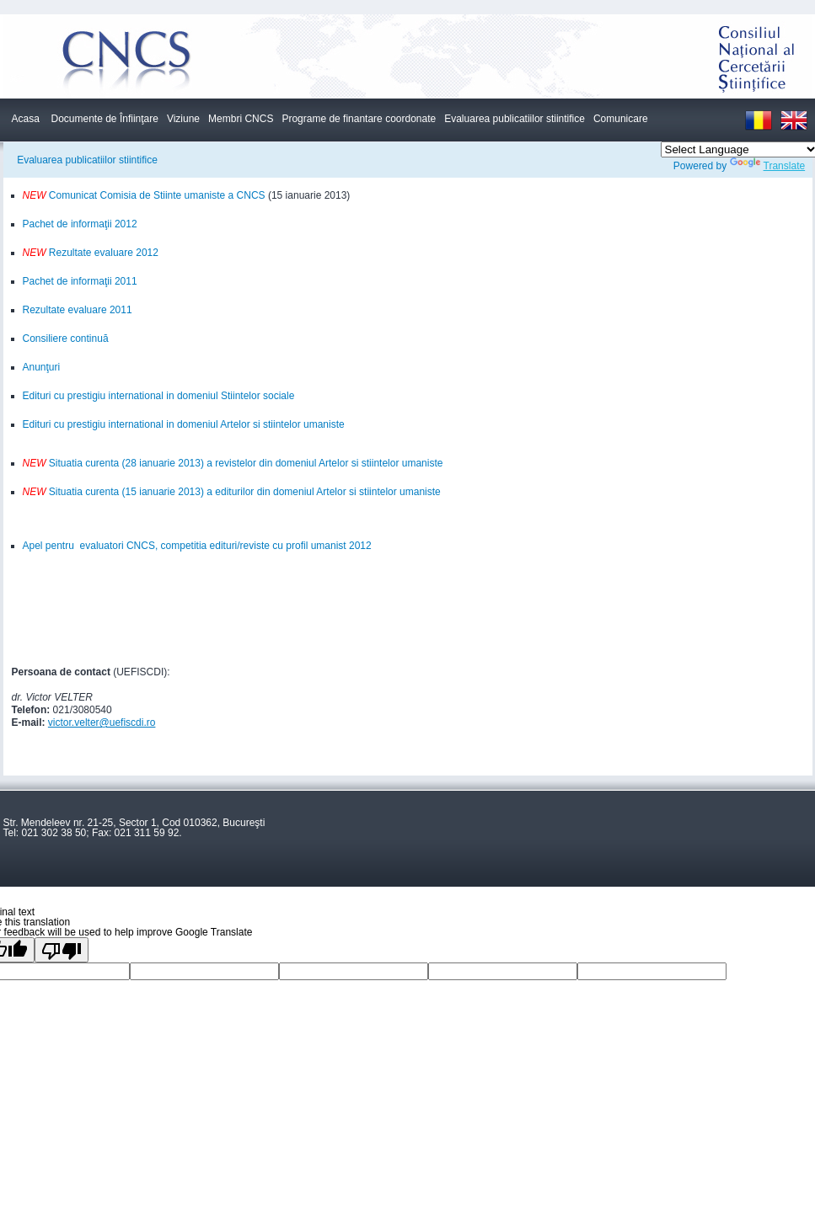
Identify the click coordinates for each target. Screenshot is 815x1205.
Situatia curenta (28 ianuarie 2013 (112, 463)
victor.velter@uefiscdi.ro (102, 722)
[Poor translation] (61, 949)
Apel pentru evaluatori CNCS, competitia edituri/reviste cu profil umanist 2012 (197, 546)
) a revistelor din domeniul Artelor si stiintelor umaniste (321, 463)
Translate (768, 166)
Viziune (183, 119)
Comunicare (620, 119)
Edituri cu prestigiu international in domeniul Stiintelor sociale (159, 396)
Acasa (26, 119)
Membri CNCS (240, 119)
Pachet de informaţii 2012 (80, 224)
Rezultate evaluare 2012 (102, 253)
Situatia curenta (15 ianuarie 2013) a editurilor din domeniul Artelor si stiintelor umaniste (232, 492)
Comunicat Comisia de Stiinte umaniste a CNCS (155, 195)
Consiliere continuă (66, 338)
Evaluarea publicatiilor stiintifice (514, 119)
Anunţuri (42, 367)
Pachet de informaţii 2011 (80, 281)
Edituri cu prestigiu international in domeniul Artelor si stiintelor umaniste (184, 424)
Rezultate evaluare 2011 (77, 310)
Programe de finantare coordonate (358, 119)
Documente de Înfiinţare (104, 119)
